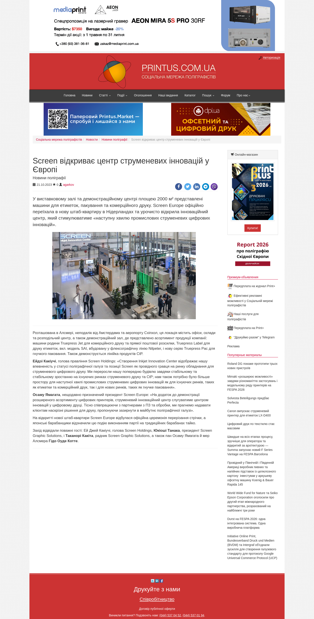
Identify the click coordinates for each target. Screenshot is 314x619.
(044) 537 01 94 (193, 615)
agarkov (68, 184)
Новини (87, 95)
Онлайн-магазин (246, 154)
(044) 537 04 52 (170, 615)
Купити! (252, 228)
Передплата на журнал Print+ (251, 286)
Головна (69, 95)
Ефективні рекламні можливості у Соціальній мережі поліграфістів (250, 300)
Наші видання (168, 95)
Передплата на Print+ (245, 328)
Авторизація (271, 57)
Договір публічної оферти (157, 608)
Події (122, 95)
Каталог (190, 95)
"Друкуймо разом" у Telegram (251, 337)
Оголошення (143, 95)
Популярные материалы (244, 355)
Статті (105, 95)
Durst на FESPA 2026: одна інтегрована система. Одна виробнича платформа (246, 523)
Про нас (243, 95)
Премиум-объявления (242, 277)
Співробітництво (157, 599)
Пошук (208, 95)
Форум (225, 95)
